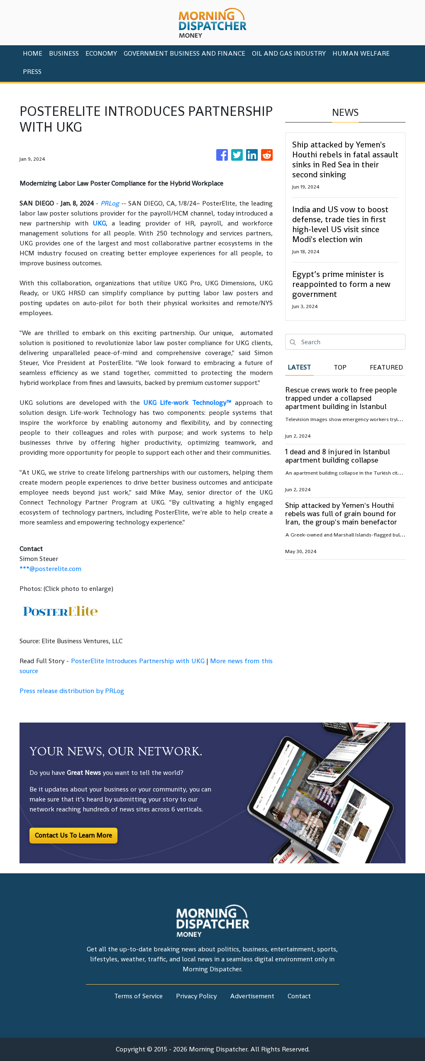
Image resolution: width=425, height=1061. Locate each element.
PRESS (32, 71)
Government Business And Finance (184, 53)
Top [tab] (340, 367)
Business (64, 53)
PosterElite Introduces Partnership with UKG (138, 661)
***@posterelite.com (50, 568)
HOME (32, 53)
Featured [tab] (386, 367)
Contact (299, 996)
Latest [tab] (299, 367)
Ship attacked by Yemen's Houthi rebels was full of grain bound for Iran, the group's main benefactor (341, 513)
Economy (101, 53)
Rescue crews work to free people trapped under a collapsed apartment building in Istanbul (341, 398)
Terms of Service (138, 996)
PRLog (109, 203)
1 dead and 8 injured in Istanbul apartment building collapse (337, 456)
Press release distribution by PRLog (72, 690)
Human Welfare (361, 53)
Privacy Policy (196, 996)
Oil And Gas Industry (289, 53)
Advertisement (252, 996)
